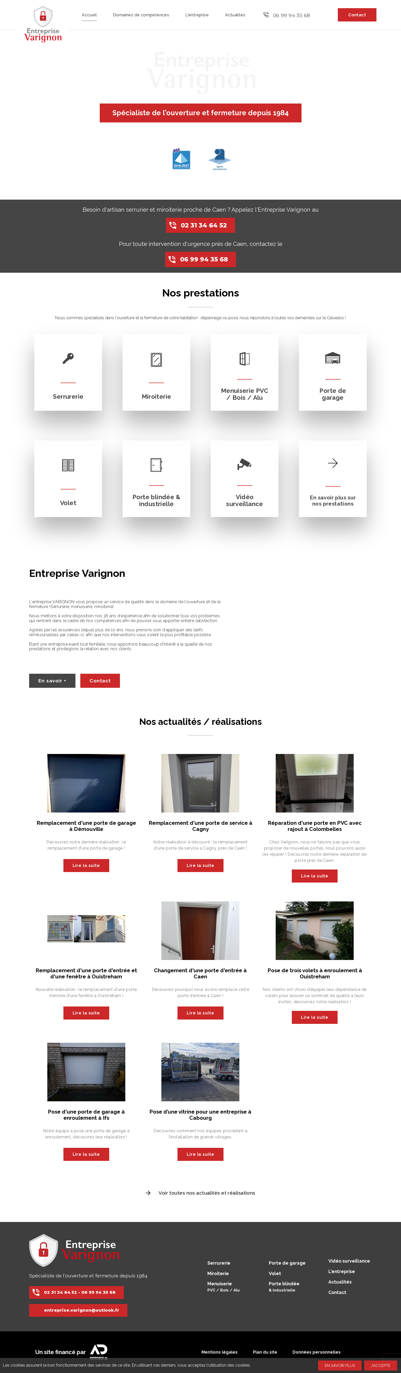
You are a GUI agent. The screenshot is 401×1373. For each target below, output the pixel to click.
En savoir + (52, 680)
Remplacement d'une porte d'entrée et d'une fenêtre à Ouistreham (86, 973)
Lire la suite (86, 865)
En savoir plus (340, 1365)
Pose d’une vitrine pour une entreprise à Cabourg (200, 1114)
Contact (100, 680)
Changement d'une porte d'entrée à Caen (200, 973)
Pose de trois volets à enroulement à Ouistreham (315, 973)
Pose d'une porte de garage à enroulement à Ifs (86, 1114)
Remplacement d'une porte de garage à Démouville (86, 826)
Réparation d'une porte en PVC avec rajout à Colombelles (315, 826)
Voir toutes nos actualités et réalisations (207, 1193)
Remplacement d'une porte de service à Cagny (200, 826)
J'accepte (381, 1365)
